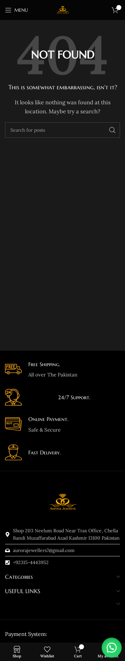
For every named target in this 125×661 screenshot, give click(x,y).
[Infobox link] (62, 370)
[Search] (62, 130)
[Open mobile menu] (16, 10)
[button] (112, 648)
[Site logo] (62, 9)
